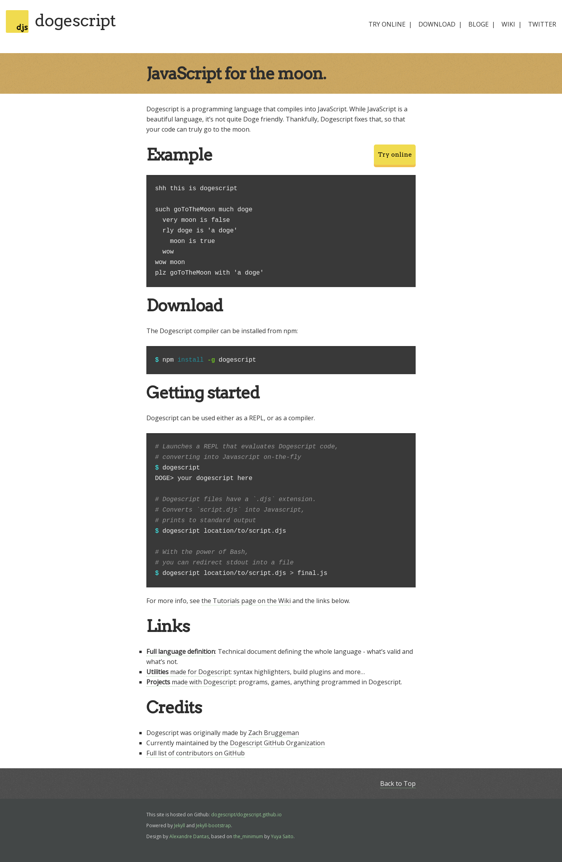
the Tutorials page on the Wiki (246, 600)
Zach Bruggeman (273, 732)
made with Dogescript (191, 682)
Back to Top (398, 783)
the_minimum (248, 836)
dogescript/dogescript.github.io (246, 814)
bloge (478, 24)
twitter (542, 24)
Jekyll (179, 825)
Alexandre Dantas (189, 836)
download (436, 24)
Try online (395, 154)
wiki (508, 24)
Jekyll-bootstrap (213, 825)
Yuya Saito (282, 836)
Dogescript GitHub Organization (277, 743)
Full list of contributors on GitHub (195, 753)
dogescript (75, 20)
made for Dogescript (188, 671)
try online (386, 24)
